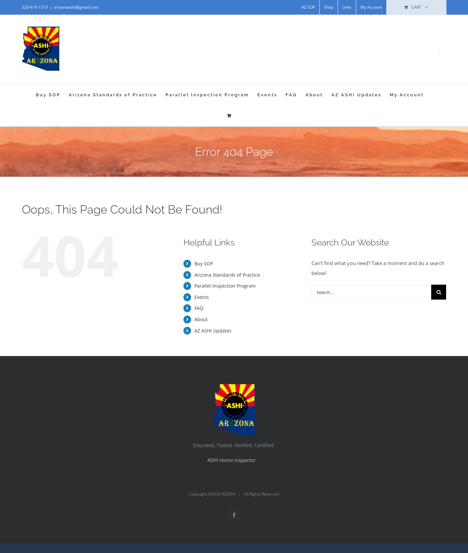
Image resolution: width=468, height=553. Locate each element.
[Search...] (371, 292)
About (201, 319)
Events (201, 297)
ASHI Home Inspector (231, 460)
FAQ (198, 308)
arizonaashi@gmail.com (76, 7)
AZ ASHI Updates (213, 330)
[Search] (438, 292)
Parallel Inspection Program (225, 286)
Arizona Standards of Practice (227, 275)
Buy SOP (203, 263)
